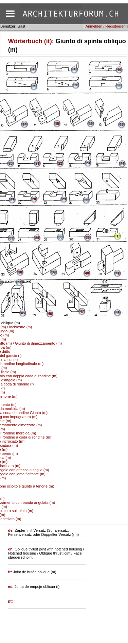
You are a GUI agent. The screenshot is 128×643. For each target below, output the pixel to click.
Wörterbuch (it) (30, 41)
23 (88, 163)
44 (19, 282)
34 (37, 238)
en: (11, 549)
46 (50, 314)
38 (20, 272)
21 (37, 163)
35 (60, 237)
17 (122, 125)
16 (91, 124)
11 (119, 86)
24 (122, 164)
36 (88, 238)
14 (24, 124)
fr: (10, 572)
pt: (10, 601)
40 (87, 273)
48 (118, 313)
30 (86, 200)
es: (11, 586)
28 (34, 199)
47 (82, 311)
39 (54, 272)
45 (23, 313)
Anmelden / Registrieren (106, 26)
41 (118, 273)
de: (11, 530)
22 (60, 163)
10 (119, 70)
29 (64, 199)
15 (57, 124)
